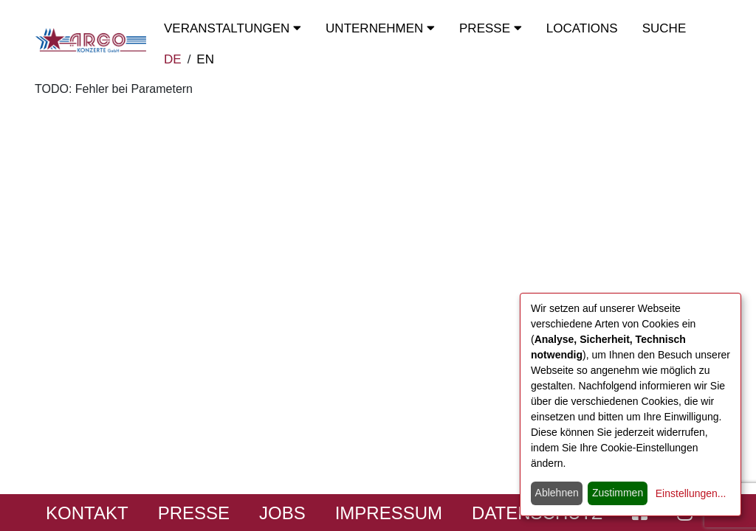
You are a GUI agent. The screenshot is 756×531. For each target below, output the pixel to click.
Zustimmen (617, 493)
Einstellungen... (691, 493)
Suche (664, 28)
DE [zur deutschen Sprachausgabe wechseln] (173, 59)
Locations (582, 28)
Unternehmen (380, 28)
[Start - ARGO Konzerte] (90, 40)
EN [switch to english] (205, 59)
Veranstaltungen (232, 28)
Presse (490, 28)
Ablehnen (557, 493)
